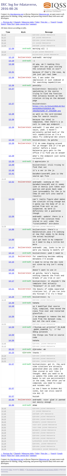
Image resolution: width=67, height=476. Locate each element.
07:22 (4, 43)
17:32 (4, 414)
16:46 (4, 408)
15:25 (11, 353)
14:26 (11, 297)
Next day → (45, 22)
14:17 (11, 281)
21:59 (4, 446)
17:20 (4, 411)
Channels (17, 22)
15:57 (11, 364)
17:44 (4, 416)
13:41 (11, 174)
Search (53, 22)
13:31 (11, 72)
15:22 (11, 349)
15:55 (4, 361)
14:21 (11, 289)
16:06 (11, 400)
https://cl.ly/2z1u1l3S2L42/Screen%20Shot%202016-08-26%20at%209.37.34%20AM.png (49, 108)
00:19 (4, 35)
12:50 (4, 46)
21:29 (4, 444)
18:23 (4, 419)
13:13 (4, 52)
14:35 (4, 300)
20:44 (4, 441)
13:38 (11, 114)
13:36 (11, 78)
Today (37, 22)
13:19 (11, 57)
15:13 (4, 346)
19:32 (4, 430)
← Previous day (7, 22)
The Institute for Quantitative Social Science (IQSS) (42, 470)
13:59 (4, 226)
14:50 (11, 317)
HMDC (22, 470)
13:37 (11, 89)
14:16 (11, 273)
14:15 (11, 257)
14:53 (4, 324)
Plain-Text (11, 24)
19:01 (4, 425)
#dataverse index (28, 22)
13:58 (11, 217)
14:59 (11, 327)
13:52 (11, 182)
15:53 (4, 358)
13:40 (11, 165)
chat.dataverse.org (16, 14)
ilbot (10, 470)
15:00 (4, 344)
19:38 (4, 433)
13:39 (11, 127)
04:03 (4, 40)
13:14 (4, 54)
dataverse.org (44, 14)
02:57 (4, 38)
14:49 (11, 303)
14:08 (11, 230)
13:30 (11, 64)
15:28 (4, 356)
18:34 (4, 422)
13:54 (11, 199)
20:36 (4, 438)
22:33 (4, 449)
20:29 (4, 435)
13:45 (4, 179)
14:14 (11, 248)
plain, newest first (22, 24)
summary (33, 24)
